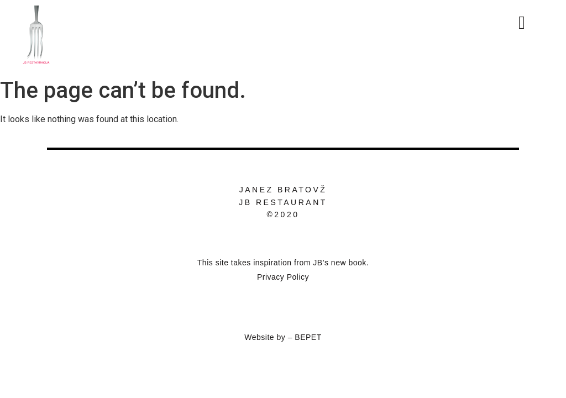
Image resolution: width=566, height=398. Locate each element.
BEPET (308, 337)
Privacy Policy (283, 277)
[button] (535, 22)
